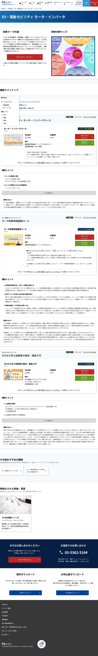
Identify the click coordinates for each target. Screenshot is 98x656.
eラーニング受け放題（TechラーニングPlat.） (45, 163)
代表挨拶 (5, 616)
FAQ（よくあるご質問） (10, 631)
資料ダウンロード (58, 3)
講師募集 (5, 619)
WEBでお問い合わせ (24, 560)
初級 (4, 118)
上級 (4, 123)
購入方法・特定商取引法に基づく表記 (14, 627)
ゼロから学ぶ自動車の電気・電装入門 (21, 108)
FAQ (72, 3)
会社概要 (5, 612)
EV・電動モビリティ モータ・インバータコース (24, 102)
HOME (3, 9)
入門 (4, 115)
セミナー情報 (67, 3)
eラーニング (7, 108)
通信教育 (6, 105)
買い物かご (5, 634)
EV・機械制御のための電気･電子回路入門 (35, 471)
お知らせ (5, 604)
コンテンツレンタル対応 (89, 117)
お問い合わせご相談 (94, 3)
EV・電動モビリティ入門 (10, 471)
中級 (4, 120)
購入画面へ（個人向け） (85, 142)
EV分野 (10, 9)
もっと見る (48, 193)
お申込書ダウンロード (78, 3)
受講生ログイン (86, 3)
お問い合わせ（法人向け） (24, 57)
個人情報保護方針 (7, 623)
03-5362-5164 (76, 552)
